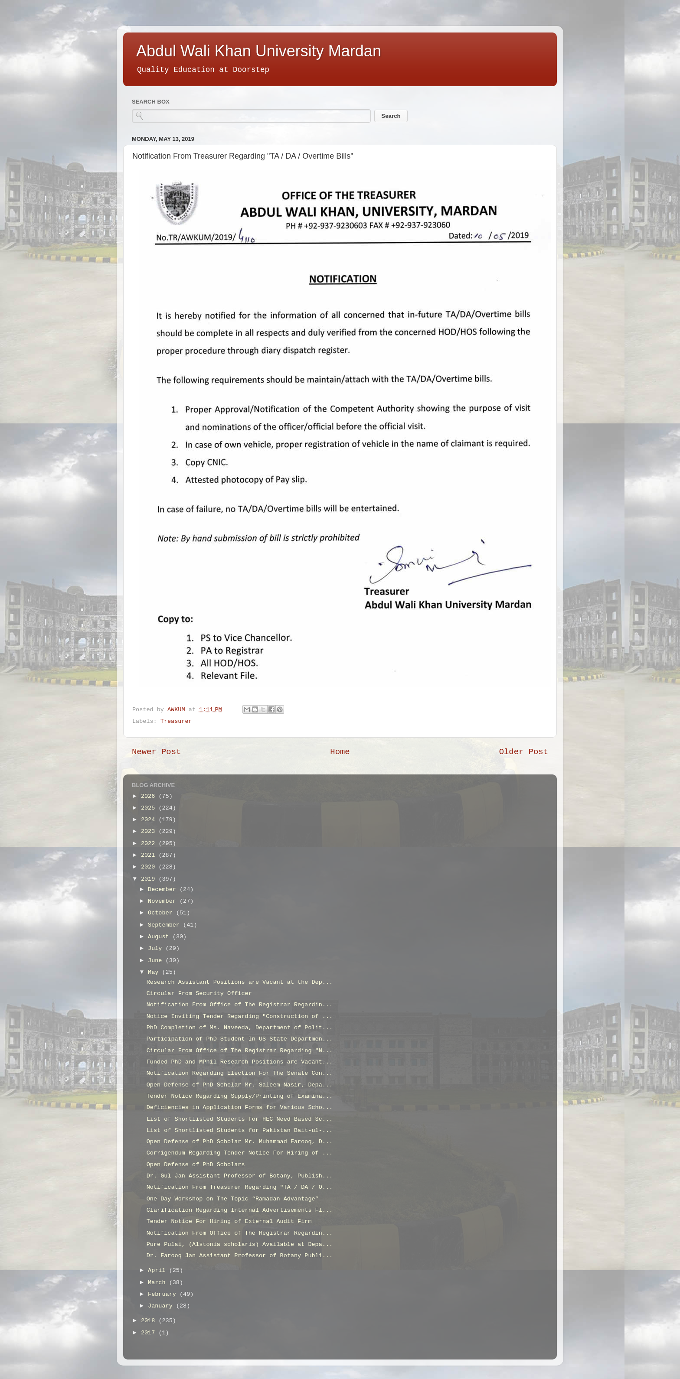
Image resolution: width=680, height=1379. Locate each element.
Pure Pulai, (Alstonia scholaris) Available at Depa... (240, 1244)
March (158, 1282)
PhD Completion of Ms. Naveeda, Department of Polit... (240, 1027)
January (162, 1306)
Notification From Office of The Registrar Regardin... (240, 1005)
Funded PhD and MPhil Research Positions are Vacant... (240, 1062)
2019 (150, 879)
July (157, 948)
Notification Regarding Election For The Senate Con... (240, 1073)
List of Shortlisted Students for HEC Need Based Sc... (240, 1119)
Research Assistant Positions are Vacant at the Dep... (240, 982)
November (164, 901)
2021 (150, 855)
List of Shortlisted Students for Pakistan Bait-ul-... (240, 1130)
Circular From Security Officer (199, 993)
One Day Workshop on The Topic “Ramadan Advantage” (233, 1199)
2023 (150, 831)
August (160, 936)
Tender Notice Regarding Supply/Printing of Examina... (240, 1096)
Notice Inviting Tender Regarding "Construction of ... (240, 1016)
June (157, 960)
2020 (150, 867)
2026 (150, 796)
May (155, 972)
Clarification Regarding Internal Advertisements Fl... (240, 1210)
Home (340, 752)
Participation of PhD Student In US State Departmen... (240, 1039)
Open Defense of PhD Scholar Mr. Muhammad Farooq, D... (240, 1141)
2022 (150, 843)
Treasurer (176, 721)
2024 (150, 819)
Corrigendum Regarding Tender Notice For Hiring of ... (240, 1153)
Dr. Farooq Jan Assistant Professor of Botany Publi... (240, 1255)
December (164, 889)
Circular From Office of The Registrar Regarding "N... (240, 1050)
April (158, 1270)
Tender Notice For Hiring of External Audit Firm (229, 1221)
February (164, 1294)
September (165, 925)
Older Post (523, 752)
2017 (150, 1333)
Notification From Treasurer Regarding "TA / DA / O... (240, 1187)
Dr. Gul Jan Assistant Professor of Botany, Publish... (240, 1176)
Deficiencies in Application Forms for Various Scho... (240, 1107)
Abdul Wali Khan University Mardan (258, 51)
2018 (150, 1320)
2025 (150, 808)
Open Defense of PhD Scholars (196, 1164)
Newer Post (156, 752)
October (162, 913)
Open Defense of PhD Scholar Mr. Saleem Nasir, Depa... (240, 1085)
